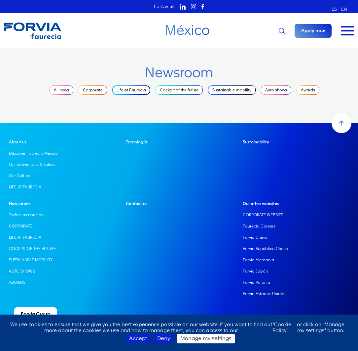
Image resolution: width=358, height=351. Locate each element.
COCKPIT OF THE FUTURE (32, 249)
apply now (313, 30)
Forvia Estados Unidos (264, 294)
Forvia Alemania (258, 260)
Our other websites (261, 204)
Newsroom (19, 204)
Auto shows (276, 90)
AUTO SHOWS (22, 271)
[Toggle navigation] (347, 31)
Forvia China (255, 237)
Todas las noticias (26, 215)
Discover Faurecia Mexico (33, 153)
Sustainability (256, 142)
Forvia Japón (255, 271)
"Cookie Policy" (281, 327)
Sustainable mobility (231, 90)
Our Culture (19, 176)
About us (17, 142)
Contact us (136, 204)
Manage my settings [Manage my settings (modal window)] (206, 338)
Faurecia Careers (259, 226)
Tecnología (136, 142)
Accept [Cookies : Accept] (138, 338)
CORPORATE (20, 226)
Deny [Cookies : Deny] (163, 338)
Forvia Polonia (256, 282)
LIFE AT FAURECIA (25, 187)
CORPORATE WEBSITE (263, 215)
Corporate (93, 90)
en (344, 9)
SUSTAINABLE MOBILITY (31, 260)
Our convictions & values (32, 165)
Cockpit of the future (179, 90)
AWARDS (17, 282)
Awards (308, 90)
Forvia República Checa (265, 249)
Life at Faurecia (131, 90)
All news (61, 90)
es (334, 9)
